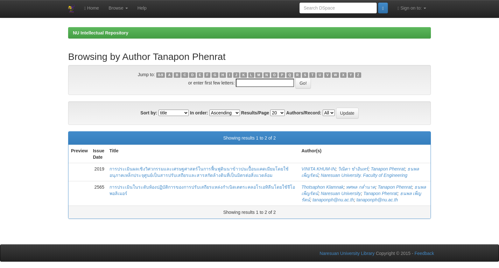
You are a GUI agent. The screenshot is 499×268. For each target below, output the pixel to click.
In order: (199, 112)
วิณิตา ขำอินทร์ (353, 168)
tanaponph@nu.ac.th (333, 199)
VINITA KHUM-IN (318, 168)
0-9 (160, 75)
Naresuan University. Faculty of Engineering (364, 175)
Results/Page (255, 112)
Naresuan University (341, 193)
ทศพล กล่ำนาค (360, 187)
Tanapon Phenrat (388, 168)
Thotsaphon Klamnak (322, 187)
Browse (118, 8)
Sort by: (148, 112)
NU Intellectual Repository (100, 32)
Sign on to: (411, 8)
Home (91, 8)
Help (142, 8)
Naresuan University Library (347, 253)
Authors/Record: (303, 112)
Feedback (424, 253)
